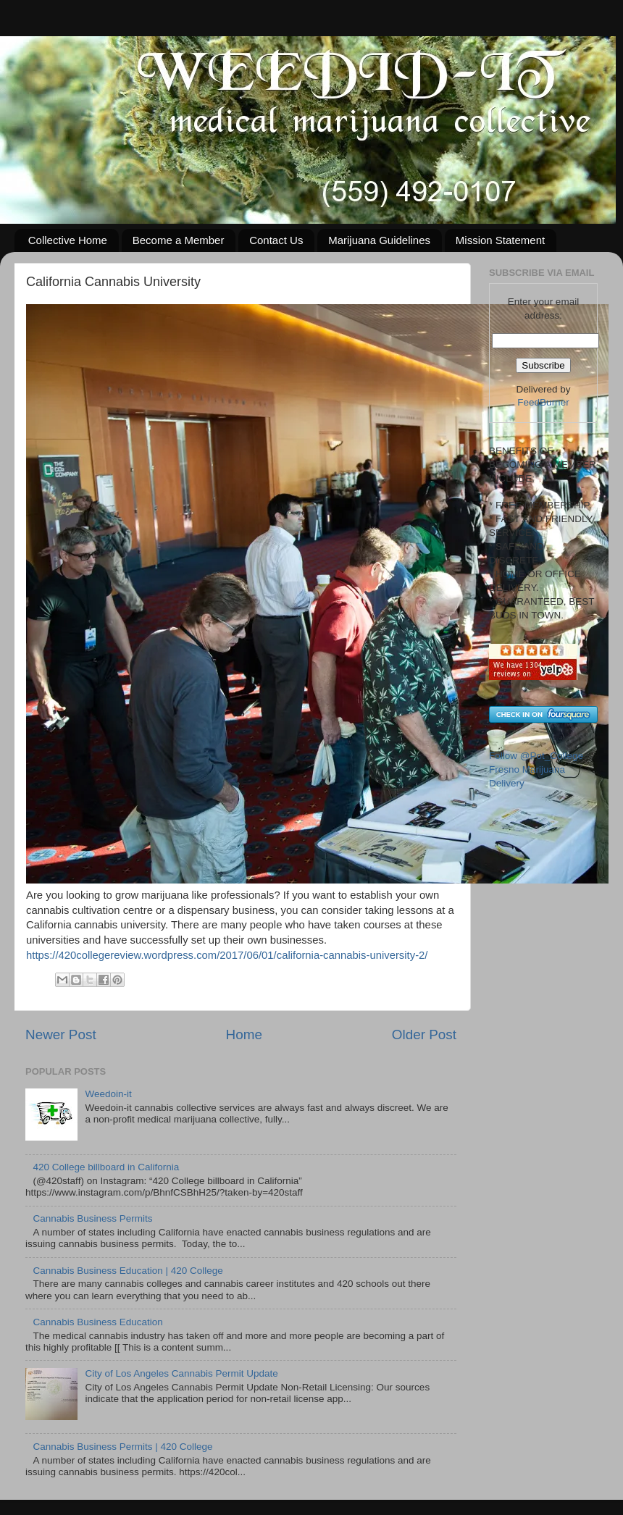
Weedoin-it (108, 1093)
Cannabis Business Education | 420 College (127, 1270)
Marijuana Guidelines (379, 240)
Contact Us (276, 240)
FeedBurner (543, 402)
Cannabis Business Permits (92, 1218)
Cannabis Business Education (97, 1322)
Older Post (424, 1034)
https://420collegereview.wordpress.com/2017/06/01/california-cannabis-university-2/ (226, 955)
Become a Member (179, 240)
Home (244, 1034)
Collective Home (67, 240)
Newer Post (60, 1034)
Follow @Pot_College (536, 755)
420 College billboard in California (106, 1167)
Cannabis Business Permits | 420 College (122, 1446)
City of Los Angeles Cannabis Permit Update (181, 1373)
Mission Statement (500, 240)
